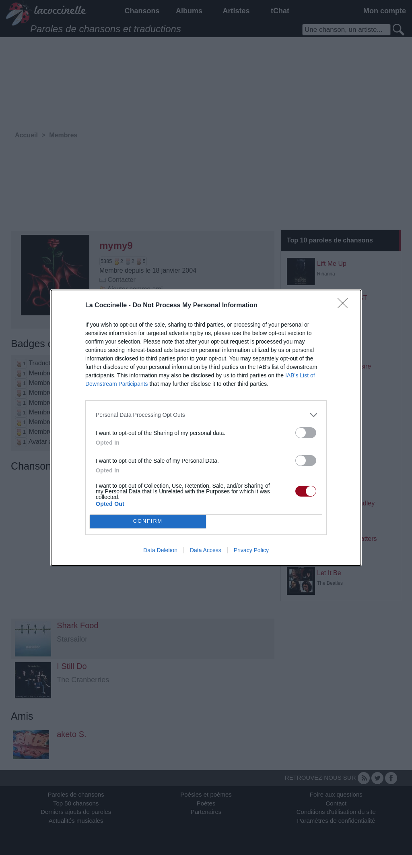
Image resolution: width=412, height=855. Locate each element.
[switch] (305, 432)
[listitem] (206, 415)
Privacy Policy (251, 550)
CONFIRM (148, 521)
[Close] (345, 305)
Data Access (205, 550)
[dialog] (206, 427)
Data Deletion (160, 550)
